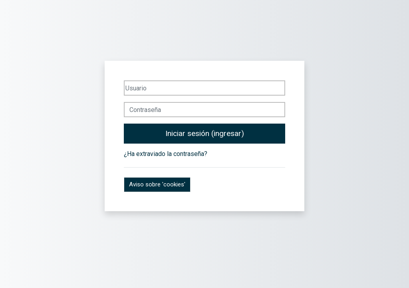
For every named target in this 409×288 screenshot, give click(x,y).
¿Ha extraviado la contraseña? (165, 154)
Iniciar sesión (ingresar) (204, 133)
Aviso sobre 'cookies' (157, 184)
